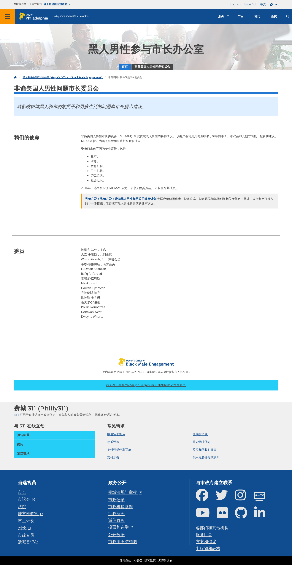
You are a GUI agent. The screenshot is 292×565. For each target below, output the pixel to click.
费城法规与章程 (123, 492)
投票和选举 (119, 527)
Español (250, 4)
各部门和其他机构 (212, 528)
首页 (125, 66)
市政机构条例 (120, 506)
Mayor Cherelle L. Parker (72, 16)
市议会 (24, 499)
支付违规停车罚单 (119, 450)
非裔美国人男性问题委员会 (152, 66)
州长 (22, 527)
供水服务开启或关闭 (206, 457)
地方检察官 (28, 513)
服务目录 (204, 534)
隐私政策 (150, 560)
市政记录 (116, 499)
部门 (257, 16)
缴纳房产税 (200, 434)
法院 (22, 506)
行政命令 (116, 513)
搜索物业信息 (202, 442)
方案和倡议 (206, 541)
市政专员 (26, 535)
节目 (241, 16)
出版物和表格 (208, 548)
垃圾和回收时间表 (205, 450)
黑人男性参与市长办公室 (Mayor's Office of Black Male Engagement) (63, 77)
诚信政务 (116, 520)
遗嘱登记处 (28, 542)
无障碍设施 (165, 560)
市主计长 (26, 521)
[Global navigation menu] (7, 16)
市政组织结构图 (122, 541)
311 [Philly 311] (17, 415)
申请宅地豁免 (116, 434)
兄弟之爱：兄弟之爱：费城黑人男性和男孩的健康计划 (121, 199)
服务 (221, 16)
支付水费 (113, 457)
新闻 (274, 16)
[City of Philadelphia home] (34, 17)
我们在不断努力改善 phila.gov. (146, 385)
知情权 (138, 560)
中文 (263, 4)
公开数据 (116, 534)
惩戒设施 (113, 442)
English (235, 4)
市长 (22, 492)
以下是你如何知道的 (57, 4)
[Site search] (287, 16)
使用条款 (125, 560)
